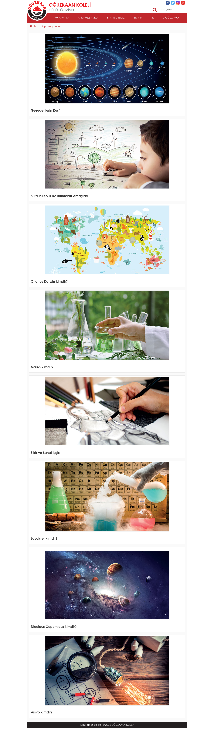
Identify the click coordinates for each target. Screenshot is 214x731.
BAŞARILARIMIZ (115, 18)
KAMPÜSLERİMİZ (88, 18)
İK (153, 18)
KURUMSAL (62, 18)
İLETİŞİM (138, 18)
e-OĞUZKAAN (171, 18)
